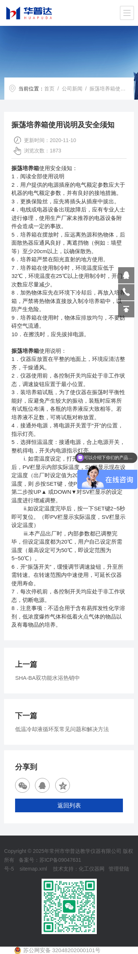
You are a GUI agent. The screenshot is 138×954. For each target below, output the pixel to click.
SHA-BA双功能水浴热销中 (47, 678)
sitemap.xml (33, 869)
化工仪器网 (92, 869)
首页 (49, 89)
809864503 (126, 275)
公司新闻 (72, 89)
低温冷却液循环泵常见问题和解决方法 (62, 729)
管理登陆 (119, 869)
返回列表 (69, 805)
